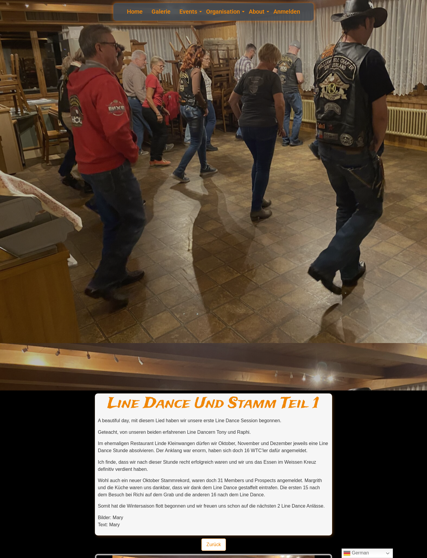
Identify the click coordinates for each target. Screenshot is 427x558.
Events (189, 11)
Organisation (223, 11)
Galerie (161, 11)
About (257, 11)
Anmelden (286, 11)
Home (135, 11)
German (356, 553)
